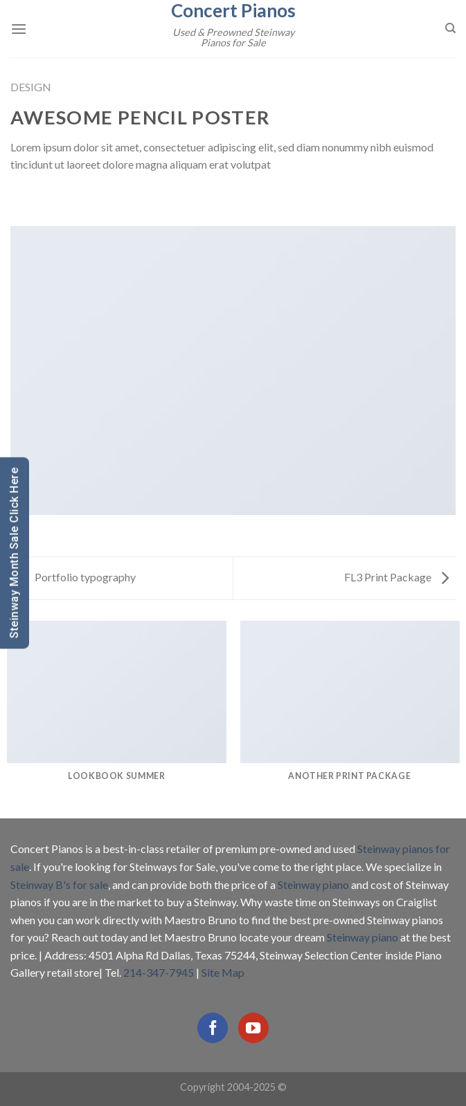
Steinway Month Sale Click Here (14, 553)
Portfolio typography (76, 576)
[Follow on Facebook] (212, 1028)
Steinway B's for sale (59, 884)
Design (30, 86)
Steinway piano (313, 884)
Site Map (222, 972)
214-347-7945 (158, 972)
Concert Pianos (233, 10)
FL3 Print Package (396, 576)
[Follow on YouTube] (253, 1028)
